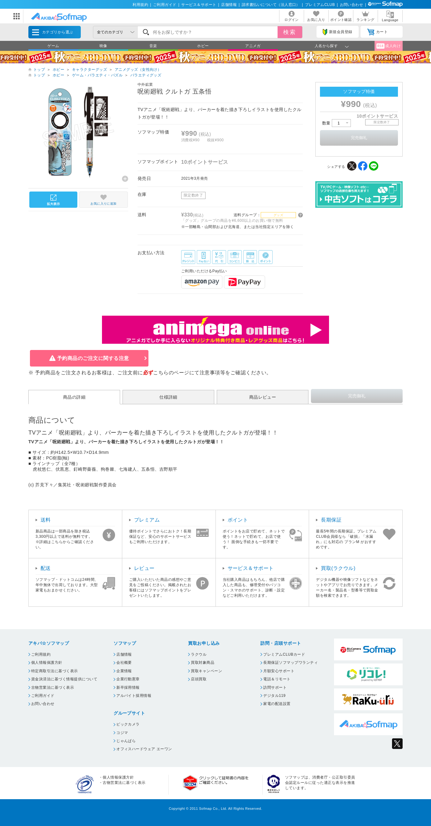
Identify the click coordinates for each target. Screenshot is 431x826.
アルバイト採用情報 (133, 695)
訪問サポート (275, 687)
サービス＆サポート (198, 4)
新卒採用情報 (128, 687)
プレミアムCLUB (320, 4)
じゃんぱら (126, 741)
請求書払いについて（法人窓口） (271, 4)
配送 (46, 568)
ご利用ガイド (165, 4)
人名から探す (326, 46)
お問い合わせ (351, 4)
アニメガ (253, 46)
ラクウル (198, 654)
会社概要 (124, 662)
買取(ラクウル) (338, 568)
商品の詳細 (74, 397)
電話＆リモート (276, 679)
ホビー (203, 46)
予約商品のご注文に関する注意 (93, 358)
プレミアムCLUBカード (284, 654)
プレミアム (147, 519)
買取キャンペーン (206, 671)
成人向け (388, 46)
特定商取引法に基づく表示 (54, 671)
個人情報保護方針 (46, 662)
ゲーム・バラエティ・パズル (97, 75)
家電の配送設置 (276, 704)
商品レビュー (262, 397)
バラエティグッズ (146, 75)
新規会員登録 (337, 32)
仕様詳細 (168, 397)
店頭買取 (198, 679)
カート (377, 32)
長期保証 (331, 519)
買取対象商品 (202, 662)
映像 (103, 46)
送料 (46, 519)
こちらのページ (171, 372)
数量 (336, 123)
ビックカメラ (128, 724)
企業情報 (124, 671)
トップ (39, 69)
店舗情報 (229, 4)
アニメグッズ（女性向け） (138, 69)
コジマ (122, 733)
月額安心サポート (278, 671)
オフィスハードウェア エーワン (144, 749)
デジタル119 (274, 695)
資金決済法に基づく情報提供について (64, 679)
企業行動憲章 (128, 679)
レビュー (144, 568)
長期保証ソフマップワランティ (290, 662)
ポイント (238, 519)
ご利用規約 (41, 654)
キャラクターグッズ (89, 69)
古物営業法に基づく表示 (52, 687)
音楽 (153, 46)
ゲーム (53, 46)
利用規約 (140, 4)
